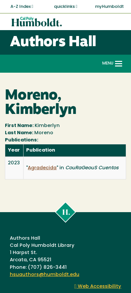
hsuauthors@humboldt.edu (44, 274)
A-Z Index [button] (21, 6)
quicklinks (65, 6)
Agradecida (42, 168)
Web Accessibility (98, 286)
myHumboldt (109, 7)
